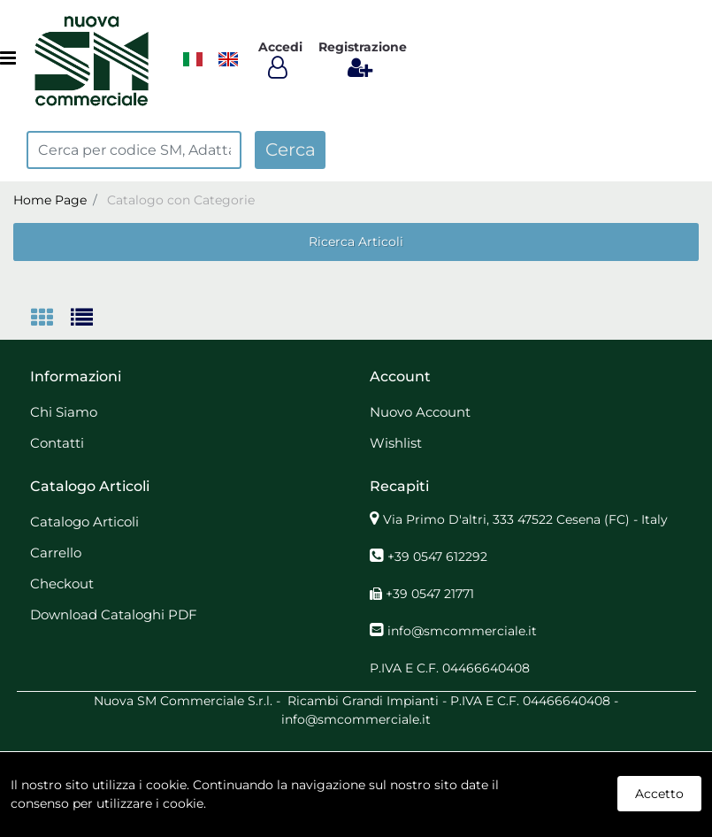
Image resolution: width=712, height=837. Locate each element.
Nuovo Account (420, 411)
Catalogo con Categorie (181, 200)
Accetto (659, 794)
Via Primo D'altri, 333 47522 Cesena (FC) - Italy (525, 519)
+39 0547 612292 (437, 556)
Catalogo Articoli (84, 521)
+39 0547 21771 (430, 594)
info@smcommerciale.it (462, 631)
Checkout (62, 583)
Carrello (55, 552)
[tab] (51, 319)
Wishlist (396, 442)
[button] (290, 150)
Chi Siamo (63, 411)
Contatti (57, 442)
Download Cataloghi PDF (113, 614)
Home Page (50, 200)
